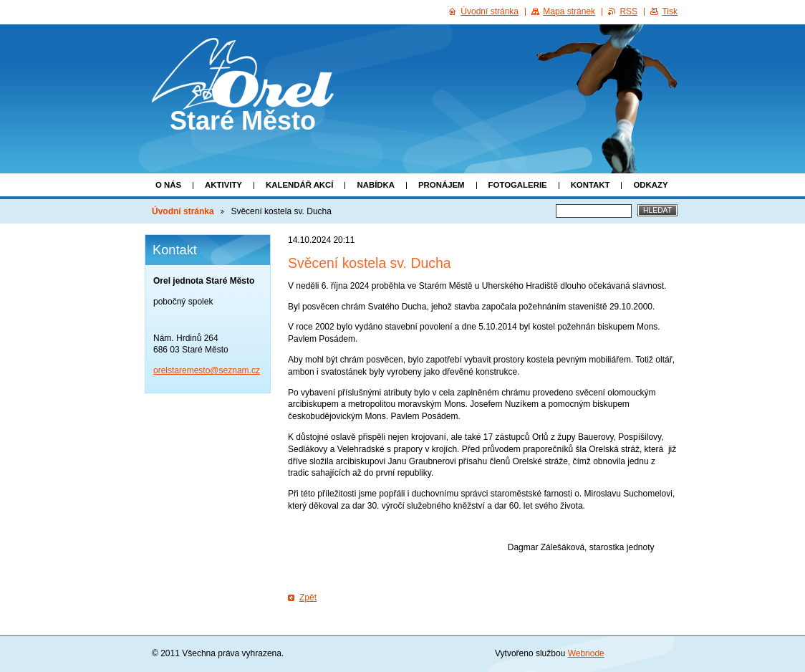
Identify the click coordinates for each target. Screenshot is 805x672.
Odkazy (650, 185)
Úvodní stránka (183, 211)
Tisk (670, 11)
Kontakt (590, 185)
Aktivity (223, 185)
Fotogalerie (517, 185)
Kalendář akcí (300, 185)
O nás (168, 185)
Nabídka (376, 185)
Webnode (586, 653)
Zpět (308, 597)
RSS (628, 11)
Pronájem (441, 185)
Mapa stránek (569, 11)
